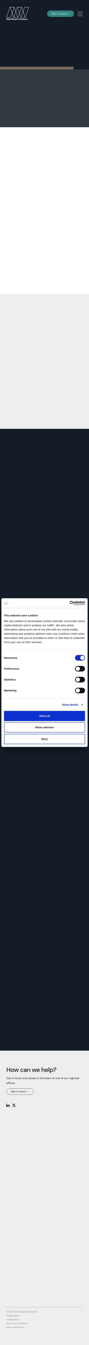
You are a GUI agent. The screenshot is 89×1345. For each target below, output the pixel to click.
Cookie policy (13, 1319)
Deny (44, 738)
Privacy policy (13, 1315)
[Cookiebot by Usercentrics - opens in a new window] (69, 603)
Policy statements (15, 1327)
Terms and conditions (16, 1323)
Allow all (44, 715)
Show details (70, 704)
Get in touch (60, 13)
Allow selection (44, 727)
